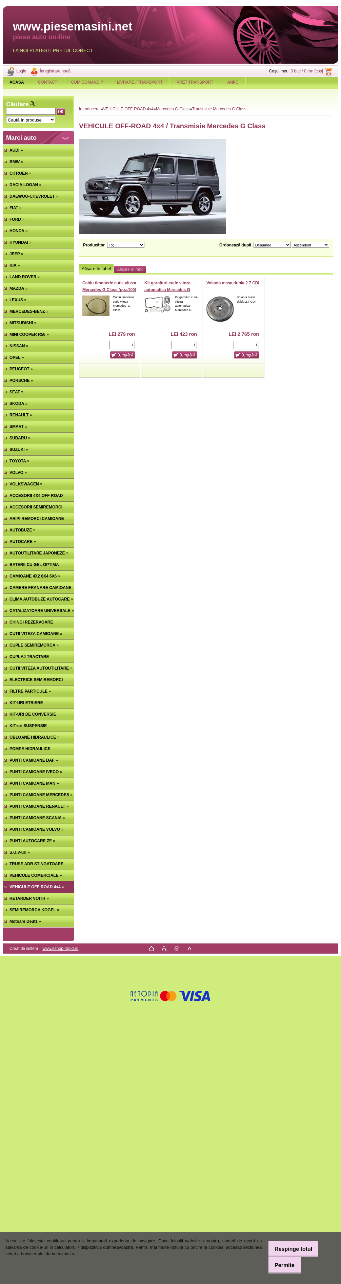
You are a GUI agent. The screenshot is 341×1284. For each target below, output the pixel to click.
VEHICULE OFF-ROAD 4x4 (128, 109)
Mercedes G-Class (172, 109)
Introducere (89, 109)
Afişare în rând (130, 269)
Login (21, 71)
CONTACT (47, 82)
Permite (280, 1265)
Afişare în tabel (96, 268)
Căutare (17, 104)
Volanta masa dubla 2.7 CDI (232, 283)
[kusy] (122, 345)
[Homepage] (17, 82)
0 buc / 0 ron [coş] (307, 71)
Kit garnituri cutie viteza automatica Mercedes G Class (167, 290)
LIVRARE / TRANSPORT (140, 82)
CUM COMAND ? (87, 82)
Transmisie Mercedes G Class (219, 109)
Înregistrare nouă (55, 71)
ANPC (232, 82)
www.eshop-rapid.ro (60, 948)
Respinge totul (289, 1249)
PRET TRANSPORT (195, 82)
